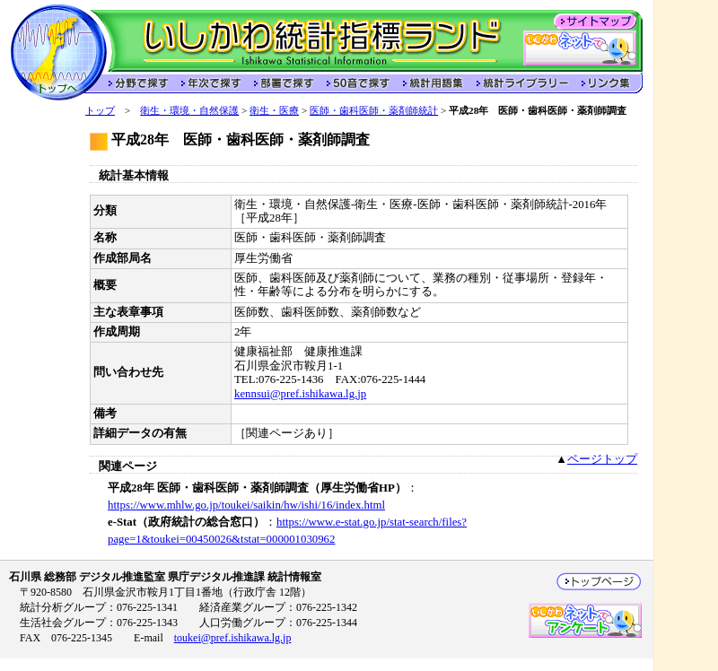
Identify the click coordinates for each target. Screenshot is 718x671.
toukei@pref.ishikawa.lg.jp (233, 638)
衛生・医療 (274, 110)
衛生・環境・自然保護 (189, 110)
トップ (100, 110)
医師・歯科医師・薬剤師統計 (374, 110)
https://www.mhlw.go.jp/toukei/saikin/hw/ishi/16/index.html (246, 505)
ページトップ (602, 459)
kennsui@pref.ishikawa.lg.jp (300, 394)
